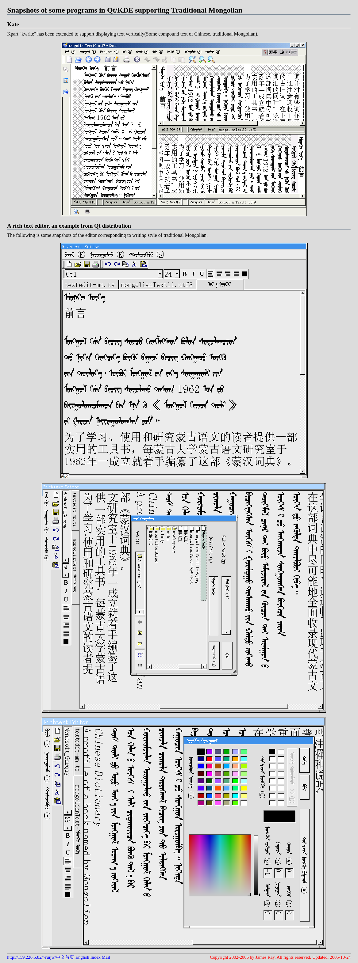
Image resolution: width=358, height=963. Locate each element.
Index (95, 957)
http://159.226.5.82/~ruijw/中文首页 (40, 957)
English (82, 957)
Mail (106, 957)
